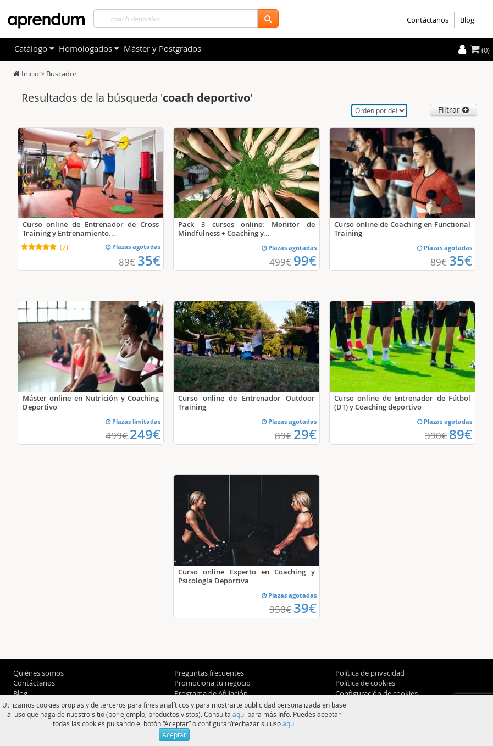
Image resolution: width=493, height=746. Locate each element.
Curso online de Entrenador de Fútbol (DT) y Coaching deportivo (402, 402)
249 (145, 434)
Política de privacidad (370, 673)
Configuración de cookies (376, 693)
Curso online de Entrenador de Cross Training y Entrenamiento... (91, 228)
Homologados (89, 48)
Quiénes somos (38, 673)
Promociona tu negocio (212, 683)
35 (148, 260)
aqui (239, 714)
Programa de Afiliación (211, 693)
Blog (467, 20)
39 (305, 608)
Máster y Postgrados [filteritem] (162, 48)
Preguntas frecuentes (209, 673)
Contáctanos (427, 20)
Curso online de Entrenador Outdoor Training (246, 402)
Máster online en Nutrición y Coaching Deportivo (91, 402)
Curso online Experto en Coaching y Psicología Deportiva (246, 576)
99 (305, 260)
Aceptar (174, 734)
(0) (480, 50)
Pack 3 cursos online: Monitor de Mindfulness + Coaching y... (246, 228)
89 (460, 434)
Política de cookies (365, 683)
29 (305, 434)
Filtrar (453, 109)
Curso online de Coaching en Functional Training (402, 228)
